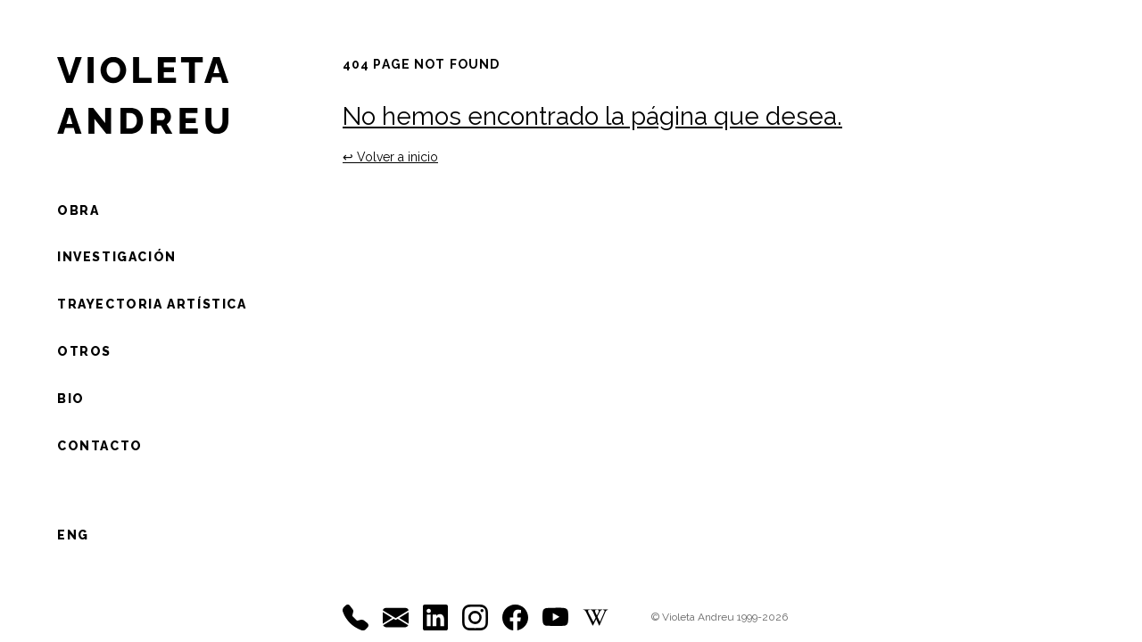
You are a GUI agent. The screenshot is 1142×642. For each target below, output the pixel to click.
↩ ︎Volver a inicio (390, 157)
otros (84, 351)
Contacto (100, 446)
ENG (73, 535)
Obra (78, 210)
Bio (71, 398)
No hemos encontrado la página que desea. (592, 116)
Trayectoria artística (152, 304)
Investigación (117, 257)
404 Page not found (421, 64)
